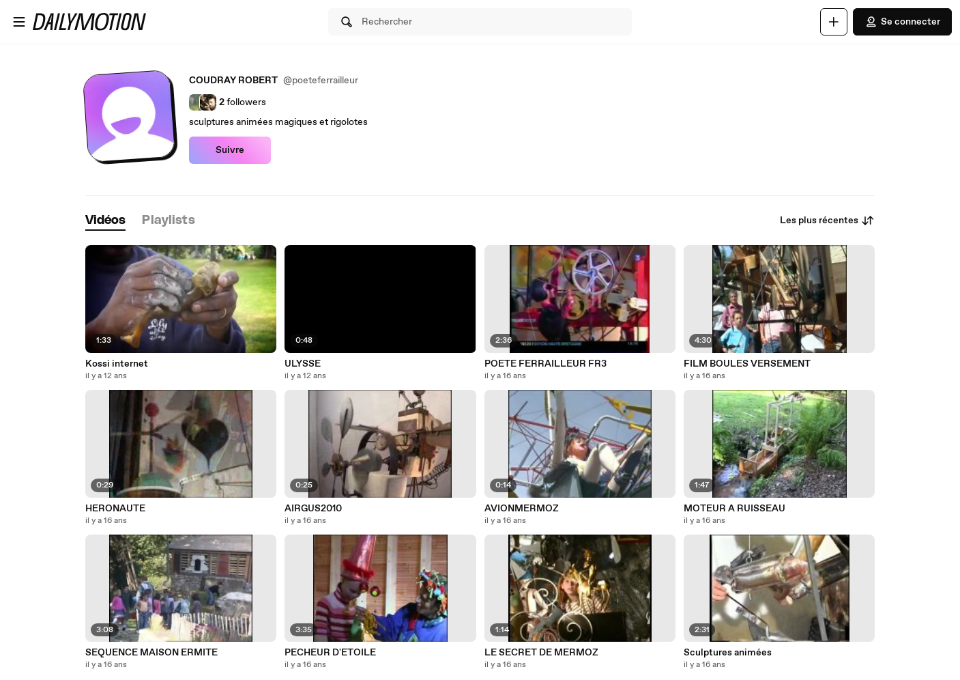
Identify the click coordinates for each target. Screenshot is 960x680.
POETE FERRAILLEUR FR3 (545, 363)
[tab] (105, 220)
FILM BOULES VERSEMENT (747, 363)
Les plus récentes (827, 220)
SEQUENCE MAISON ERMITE (151, 652)
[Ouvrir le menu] (19, 22)
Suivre (230, 150)
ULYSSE (303, 363)
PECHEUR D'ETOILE (330, 652)
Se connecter (902, 22)
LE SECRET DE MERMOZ (541, 652)
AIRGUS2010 (313, 508)
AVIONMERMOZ (521, 508)
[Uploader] (833, 22)
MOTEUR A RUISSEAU (734, 508)
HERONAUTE (115, 508)
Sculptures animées (728, 652)
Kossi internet (116, 363)
